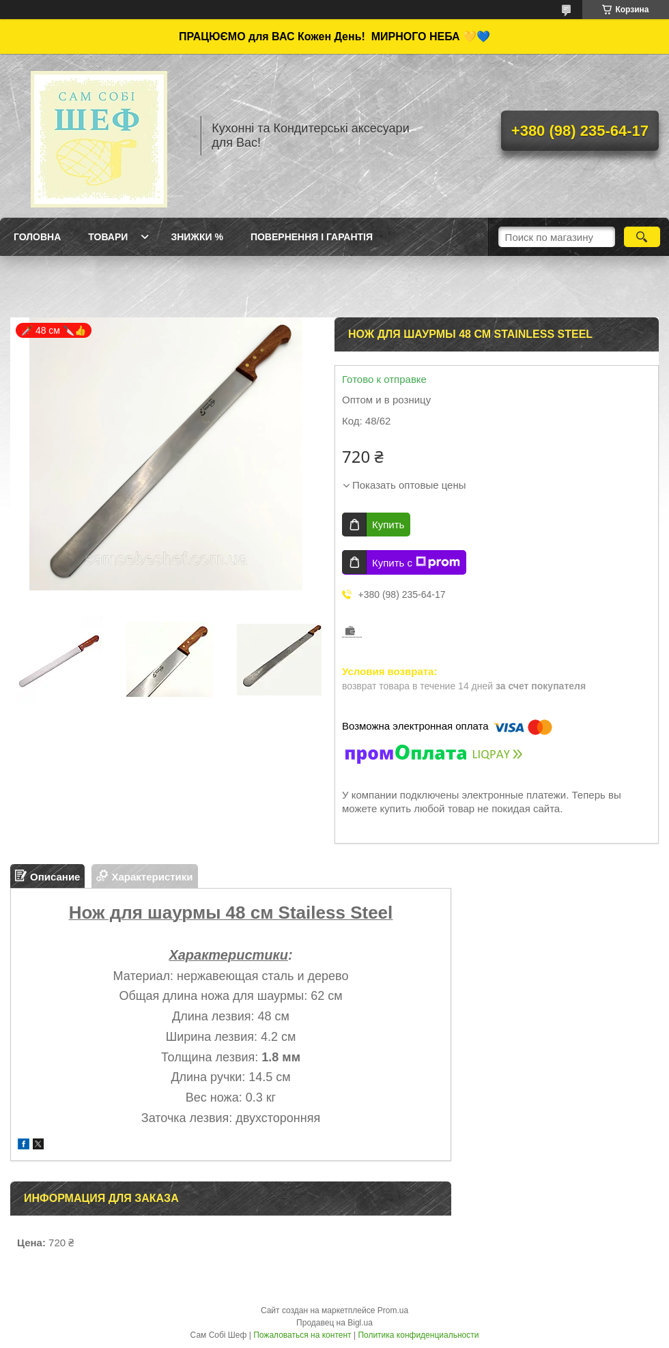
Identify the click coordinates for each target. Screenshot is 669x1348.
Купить (388, 524)
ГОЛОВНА (37, 236)
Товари (108, 236)
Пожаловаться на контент (302, 1335)
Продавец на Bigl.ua (334, 1323)
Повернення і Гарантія (312, 236)
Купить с (416, 562)
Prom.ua (393, 1310)
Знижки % (197, 236)
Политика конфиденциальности (418, 1335)
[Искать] (642, 237)
